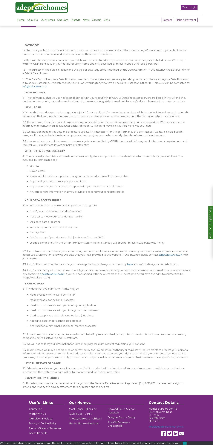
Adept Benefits (38, 433)
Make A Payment (186, 17)
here (130, 264)
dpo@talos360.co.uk (52, 274)
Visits (107, 17)
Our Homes (48, 17)
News (86, 17)
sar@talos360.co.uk (170, 254)
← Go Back (28, 25)
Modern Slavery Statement (45, 428)
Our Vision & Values (40, 418)
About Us (32, 17)
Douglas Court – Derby (121, 417)
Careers (167, 17)
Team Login (189, 6)
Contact (96, 17)
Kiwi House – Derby (80, 413)
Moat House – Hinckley (83, 409)
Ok (185, 443)
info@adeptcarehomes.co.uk (166, 426)
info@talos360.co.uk (35, 86)
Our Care (62, 17)
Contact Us (35, 409)
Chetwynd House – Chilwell (85, 418)
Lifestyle (75, 17)
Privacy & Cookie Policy (43, 423)
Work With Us (37, 413)
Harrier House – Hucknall (84, 423)
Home (21, 17)
